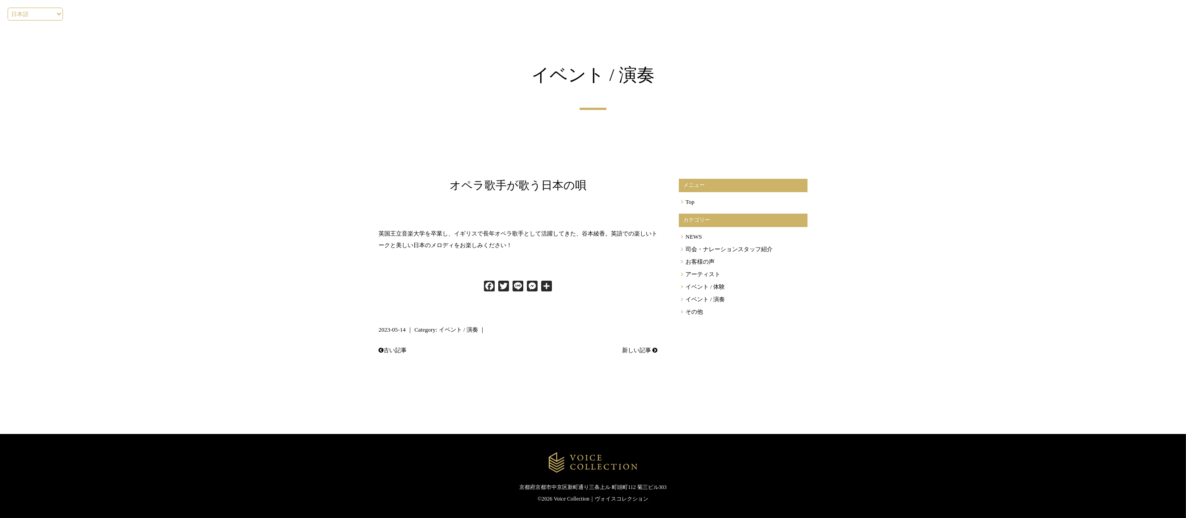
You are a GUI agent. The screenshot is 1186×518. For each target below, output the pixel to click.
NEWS (694, 236)
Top (690, 201)
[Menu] (1113, 14)
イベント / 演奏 (458, 329)
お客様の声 (700, 261)
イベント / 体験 (705, 286)
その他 (694, 311)
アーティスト (703, 274)
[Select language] (35, 14)
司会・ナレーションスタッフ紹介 (729, 249)
